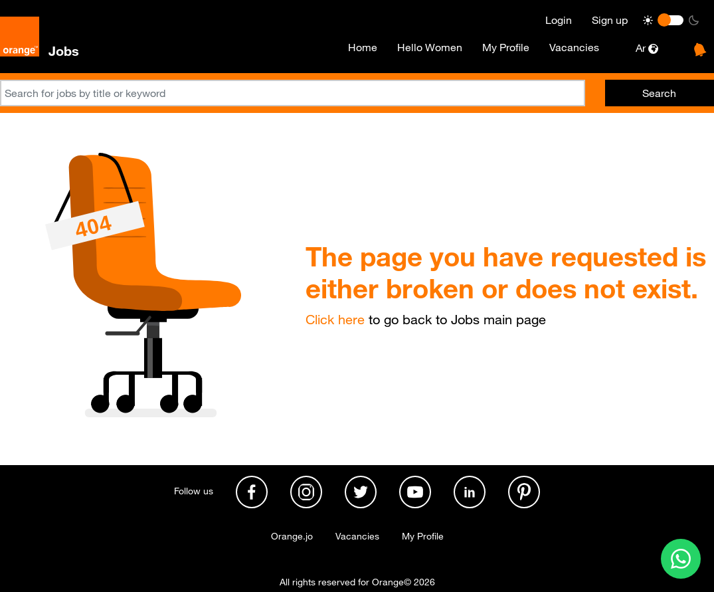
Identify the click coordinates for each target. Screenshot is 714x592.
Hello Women (429, 47)
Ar (647, 47)
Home (362, 47)
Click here (335, 320)
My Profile (505, 47)
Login (558, 20)
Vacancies (574, 47)
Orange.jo (292, 536)
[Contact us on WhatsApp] (681, 559)
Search (659, 93)
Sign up (610, 20)
